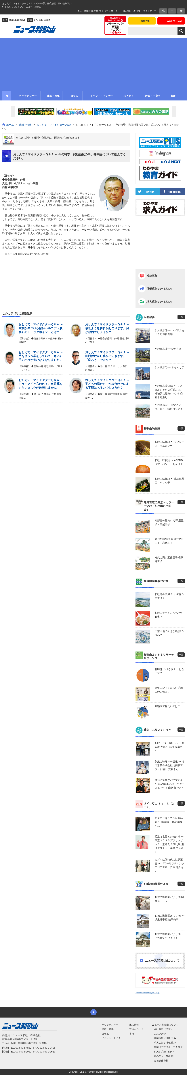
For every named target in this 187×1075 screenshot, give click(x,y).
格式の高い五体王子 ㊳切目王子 (169, 559)
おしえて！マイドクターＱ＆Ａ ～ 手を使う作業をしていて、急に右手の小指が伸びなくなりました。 (41, 356)
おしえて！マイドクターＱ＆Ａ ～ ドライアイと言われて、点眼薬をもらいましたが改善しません (41, 383)
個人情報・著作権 (131, 11)
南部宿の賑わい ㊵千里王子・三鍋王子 (169, 522)
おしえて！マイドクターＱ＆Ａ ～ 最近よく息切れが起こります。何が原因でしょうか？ (107, 328)
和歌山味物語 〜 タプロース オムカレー (169, 443)
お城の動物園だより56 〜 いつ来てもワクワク (169, 936)
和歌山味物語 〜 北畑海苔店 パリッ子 (169, 480)
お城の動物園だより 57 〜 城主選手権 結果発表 (169, 917)
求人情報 (134, 1024)
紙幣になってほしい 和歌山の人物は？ (169, 689)
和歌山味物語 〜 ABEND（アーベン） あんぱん (169, 462)
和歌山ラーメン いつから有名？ (169, 614)
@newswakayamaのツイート (147, 993)
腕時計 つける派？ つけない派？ (169, 671)
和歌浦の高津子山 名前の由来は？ (169, 596)
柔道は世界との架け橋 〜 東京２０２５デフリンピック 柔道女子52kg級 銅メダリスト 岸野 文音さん (170, 844)
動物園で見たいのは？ (167, 706)
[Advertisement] (93, 63)
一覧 (181, 317)
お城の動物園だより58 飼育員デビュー (169, 899)
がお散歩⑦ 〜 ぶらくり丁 (169, 367)
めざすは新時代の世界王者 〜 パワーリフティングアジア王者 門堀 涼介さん (169, 865)
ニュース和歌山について (89, 11)
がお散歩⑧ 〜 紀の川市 (168, 348)
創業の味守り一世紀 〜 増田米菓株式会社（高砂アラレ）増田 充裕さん (169, 765)
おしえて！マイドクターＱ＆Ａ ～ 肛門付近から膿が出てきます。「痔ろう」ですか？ (107, 356)
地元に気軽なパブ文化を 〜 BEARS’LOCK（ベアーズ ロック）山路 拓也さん (169, 784)
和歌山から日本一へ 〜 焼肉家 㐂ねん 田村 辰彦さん (169, 747)
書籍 (131, 1033)
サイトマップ (149, 11)
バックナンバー (110, 1024)
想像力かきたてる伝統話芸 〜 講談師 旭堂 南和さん (169, 822)
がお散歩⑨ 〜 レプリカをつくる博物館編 (169, 332)
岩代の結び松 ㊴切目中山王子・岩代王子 (169, 541)
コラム (105, 1033)
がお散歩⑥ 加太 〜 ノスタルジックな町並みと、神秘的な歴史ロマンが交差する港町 (169, 391)
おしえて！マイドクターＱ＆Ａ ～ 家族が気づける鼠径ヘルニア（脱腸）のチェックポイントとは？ (41, 328)
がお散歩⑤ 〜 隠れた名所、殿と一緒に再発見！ (169, 407)
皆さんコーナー (112, 11)
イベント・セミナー (112, 1038)
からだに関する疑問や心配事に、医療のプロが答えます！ (49, 137)
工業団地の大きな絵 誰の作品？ (169, 633)
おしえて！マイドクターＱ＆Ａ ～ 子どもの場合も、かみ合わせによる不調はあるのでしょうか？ (107, 383)
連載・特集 (108, 1029)
